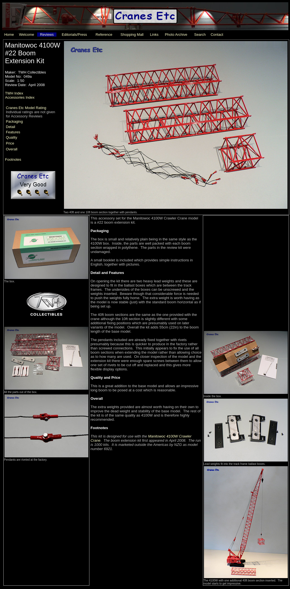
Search (200, 34)
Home (9, 34)
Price (10, 143)
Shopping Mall (131, 34)
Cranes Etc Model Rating (26, 108)
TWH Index (14, 93)
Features (13, 132)
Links (154, 34)
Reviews (47, 34)
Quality (11, 137)
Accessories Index (20, 97)
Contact (217, 34)
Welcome (26, 34)
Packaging (14, 121)
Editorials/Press (74, 34)
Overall (11, 149)
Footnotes (13, 159)
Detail (10, 127)
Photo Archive (176, 34)
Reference (104, 34)
